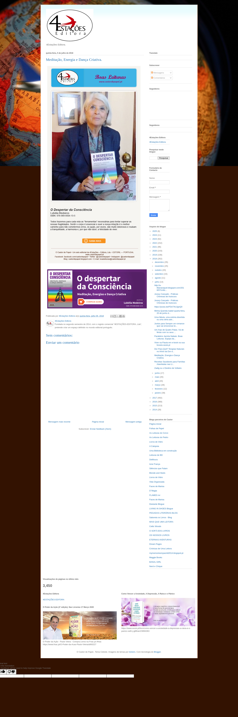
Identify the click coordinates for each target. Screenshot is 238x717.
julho (157, 282)
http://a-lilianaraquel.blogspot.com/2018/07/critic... (169, 287)
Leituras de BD (156, 455)
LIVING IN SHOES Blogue (161, 508)
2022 (155, 243)
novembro (159, 266)
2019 (155, 255)
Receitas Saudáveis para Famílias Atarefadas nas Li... (169, 363)
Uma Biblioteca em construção (163, 451)
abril (157, 381)
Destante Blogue (156, 504)
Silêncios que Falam (158, 468)
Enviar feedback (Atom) (100, 429)
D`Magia (153, 491)
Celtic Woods (155, 526)
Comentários (158, 78)
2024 (155, 235)
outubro (158, 270)
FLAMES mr (154, 495)
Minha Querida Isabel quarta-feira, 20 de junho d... (169, 312)
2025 (155, 231)
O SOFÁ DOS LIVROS (159, 531)
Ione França (154, 464)
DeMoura (153, 459)
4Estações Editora (157, 142)
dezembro (159, 262)
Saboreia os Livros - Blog (160, 517)
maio (157, 377)
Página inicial (98, 422)
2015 (155, 405)
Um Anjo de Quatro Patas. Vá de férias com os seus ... (169, 331)
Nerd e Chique (155, 566)
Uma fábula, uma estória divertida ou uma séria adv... (169, 318)
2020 (155, 251)
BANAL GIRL (155, 562)
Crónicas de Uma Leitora (160, 548)
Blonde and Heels (157, 473)
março (158, 385)
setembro (159, 274)
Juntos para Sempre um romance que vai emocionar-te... (169, 324)
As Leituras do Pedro (158, 437)
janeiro (158, 393)
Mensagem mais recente (59, 422)
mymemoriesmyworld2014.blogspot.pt (166, 553)
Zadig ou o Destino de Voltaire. (168, 368)
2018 (155, 259)
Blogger (157, 652)
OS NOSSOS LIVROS (159, 535)
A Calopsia (154, 446)
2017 (155, 398)
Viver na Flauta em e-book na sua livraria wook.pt (169, 343)
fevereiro (159, 389)
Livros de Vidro (156, 442)
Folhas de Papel (156, 428)
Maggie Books (155, 557)
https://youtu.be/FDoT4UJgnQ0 (168, 307)
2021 (155, 247)
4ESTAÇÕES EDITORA (53, 599)
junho (157, 373)
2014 (155, 409)
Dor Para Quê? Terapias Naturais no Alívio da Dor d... (169, 350)
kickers (132, 652)
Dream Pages (155, 544)
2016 (155, 402)
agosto (158, 278)
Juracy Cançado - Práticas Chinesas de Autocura (166, 295)
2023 (155, 239)
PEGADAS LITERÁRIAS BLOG (163, 513)
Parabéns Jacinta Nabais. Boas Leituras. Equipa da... (168, 337)
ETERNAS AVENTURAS (160, 540)
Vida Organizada (156, 482)
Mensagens (157, 73)
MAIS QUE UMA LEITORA (161, 522)
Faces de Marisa (156, 486)
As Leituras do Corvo (158, 433)
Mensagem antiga (133, 422)
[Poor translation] (11, 671)
